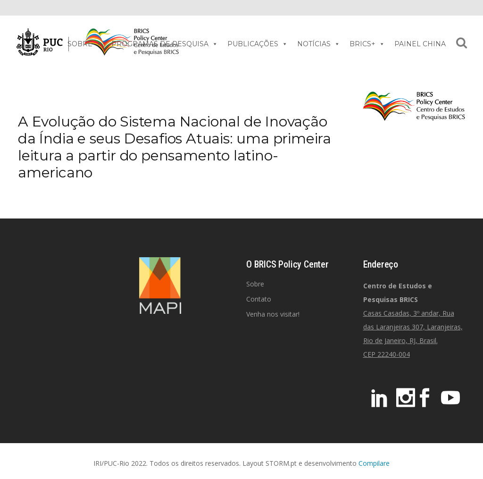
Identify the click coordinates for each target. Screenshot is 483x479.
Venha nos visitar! (273, 314)
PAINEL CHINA (420, 44)
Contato (258, 298)
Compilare (374, 463)
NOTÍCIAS (318, 43)
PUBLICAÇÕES (257, 43)
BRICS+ (367, 43)
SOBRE (84, 43)
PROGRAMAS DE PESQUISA (164, 43)
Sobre (255, 283)
